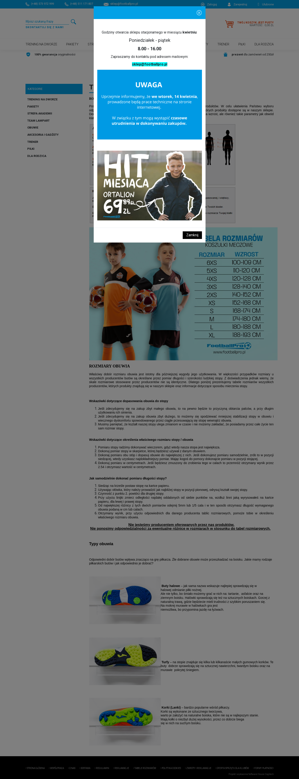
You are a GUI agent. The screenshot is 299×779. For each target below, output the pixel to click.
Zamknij (192, 235)
